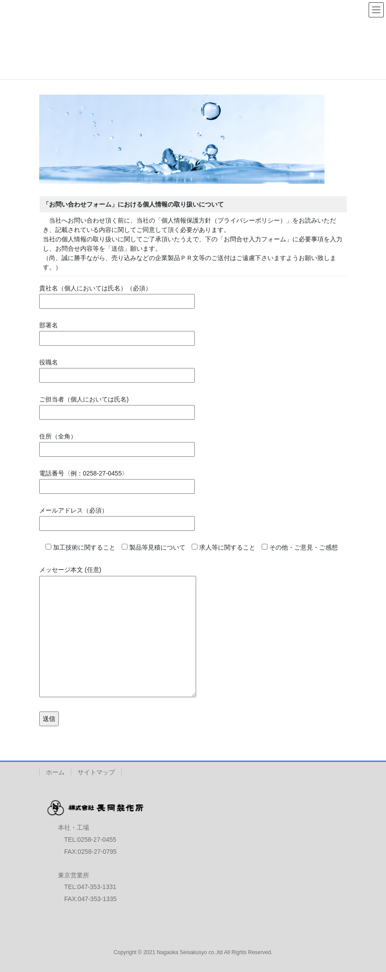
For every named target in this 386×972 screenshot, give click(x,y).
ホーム (55, 772)
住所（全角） (117, 443)
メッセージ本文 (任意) (117, 632)
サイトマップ (96, 772)
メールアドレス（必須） (117, 517)
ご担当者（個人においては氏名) (117, 406)
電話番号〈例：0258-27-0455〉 (117, 480)
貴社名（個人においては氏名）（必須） (117, 295)
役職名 (117, 369)
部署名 (117, 332)
